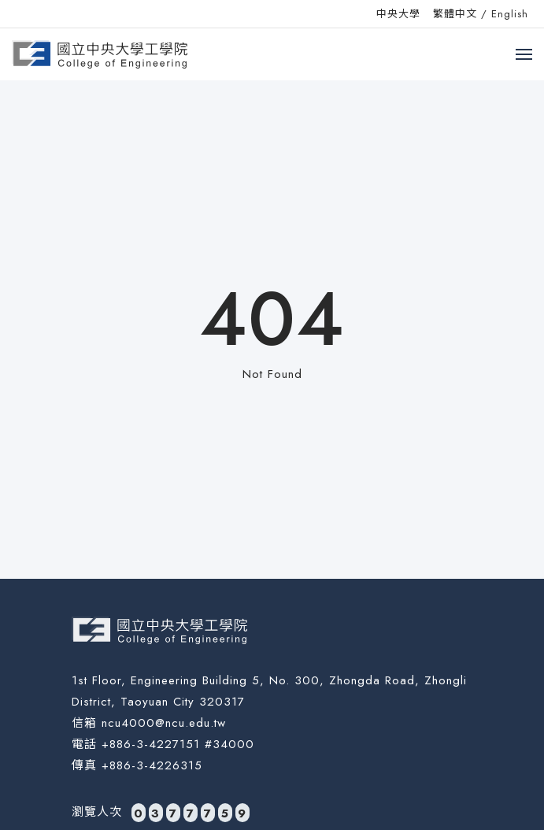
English (509, 13)
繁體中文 (455, 13)
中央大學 (398, 13)
